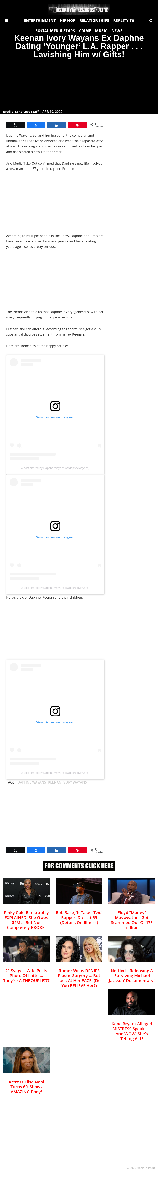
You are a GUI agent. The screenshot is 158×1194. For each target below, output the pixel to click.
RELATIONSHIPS (94, 20)
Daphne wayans (31, 782)
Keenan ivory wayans (67, 782)
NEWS (116, 30)
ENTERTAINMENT (40, 20)
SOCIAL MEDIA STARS (55, 30)
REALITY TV (123, 20)
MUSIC (101, 30)
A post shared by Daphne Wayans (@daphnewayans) (55, 468)
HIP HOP (68, 20)
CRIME (85, 30)
